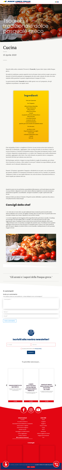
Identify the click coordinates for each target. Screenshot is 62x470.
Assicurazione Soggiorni (22, 427)
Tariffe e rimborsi (22, 435)
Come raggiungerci (22, 433)
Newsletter (43, 431)
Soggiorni (43, 423)
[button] (6, 385)
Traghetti (43, 421)
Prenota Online (43, 425)
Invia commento (9, 321)
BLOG (43, 429)
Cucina (10, 47)
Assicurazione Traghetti (22, 425)
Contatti (22, 419)
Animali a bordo (22, 429)
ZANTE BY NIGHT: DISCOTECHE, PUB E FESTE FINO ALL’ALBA (46, 387)
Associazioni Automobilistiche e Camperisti (22, 423)
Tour (43, 437)
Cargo (43, 427)
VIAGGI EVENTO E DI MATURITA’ (15, 386)
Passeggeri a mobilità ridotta (22, 431)
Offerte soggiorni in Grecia (43, 433)
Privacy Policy (35, 345)
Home (43, 419)
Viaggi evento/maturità (43, 435)
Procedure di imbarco (22, 421)
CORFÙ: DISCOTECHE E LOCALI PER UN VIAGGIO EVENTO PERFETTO (31, 387)
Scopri (15, 401)
